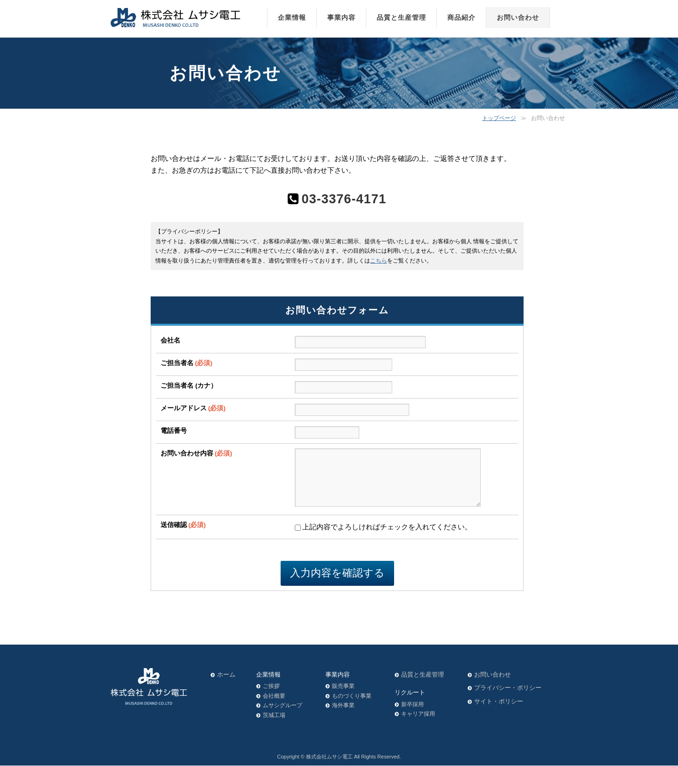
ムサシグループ (282, 705)
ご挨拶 (271, 686)
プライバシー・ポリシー (507, 688)
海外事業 (343, 705)
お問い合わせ (492, 674)
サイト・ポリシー (498, 701)
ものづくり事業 (351, 696)
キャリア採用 (418, 714)
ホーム (226, 674)
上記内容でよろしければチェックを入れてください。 (383, 538)
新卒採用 (412, 705)
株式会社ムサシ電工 (329, 757)
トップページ (499, 118)
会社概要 (274, 696)
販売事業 (343, 686)
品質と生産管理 (422, 674)
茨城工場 (274, 715)
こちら (378, 260)
